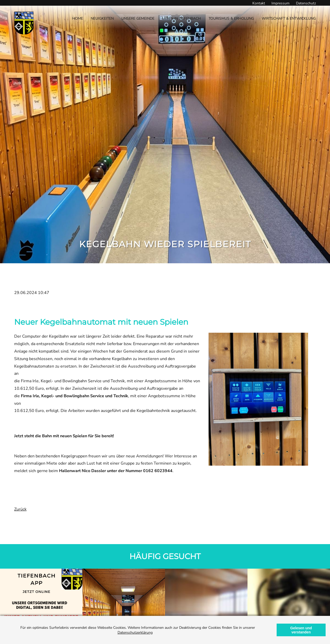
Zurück (20, 509)
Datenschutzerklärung (135, 632)
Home (77, 18)
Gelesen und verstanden (301, 630)
